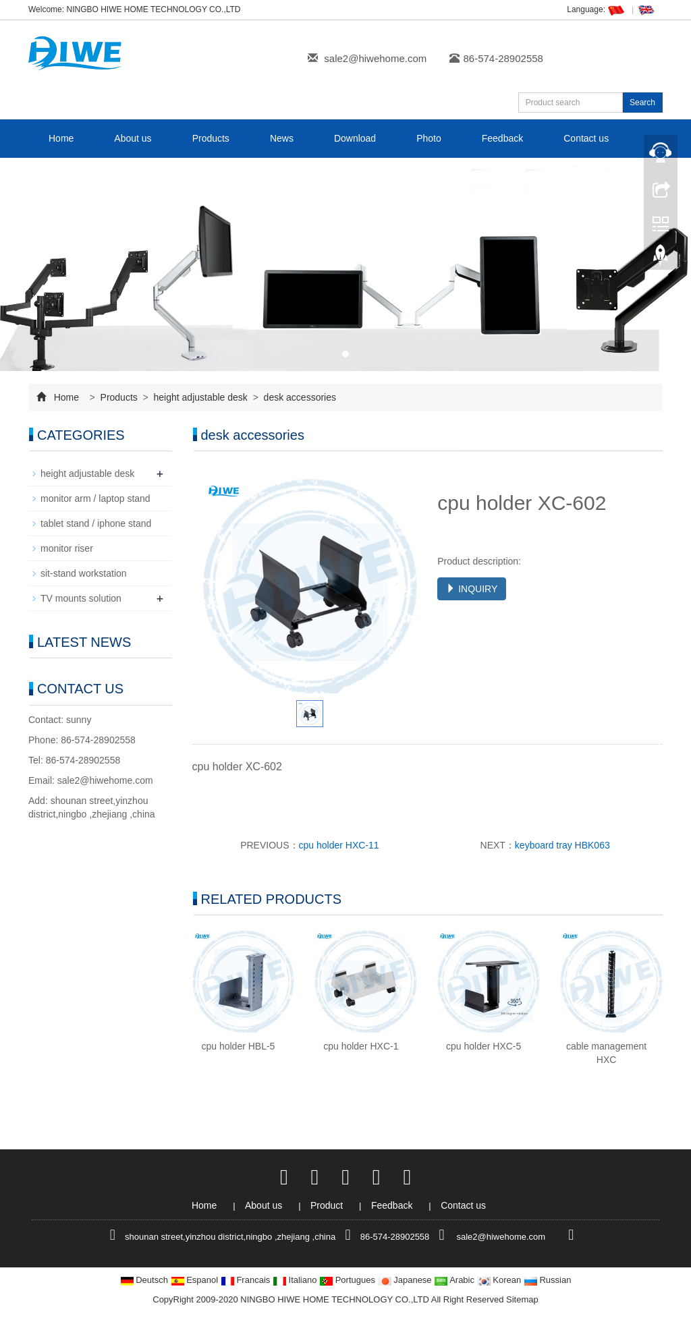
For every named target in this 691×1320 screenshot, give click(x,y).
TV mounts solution (80, 598)
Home (61, 138)
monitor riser (66, 548)
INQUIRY (471, 588)
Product (328, 1205)
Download (355, 138)
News (282, 138)
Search (642, 102)
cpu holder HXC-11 (339, 845)
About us (132, 138)
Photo (428, 138)
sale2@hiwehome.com (375, 58)
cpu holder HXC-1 (360, 1046)
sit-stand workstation (83, 573)
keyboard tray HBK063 (562, 845)
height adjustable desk (200, 397)
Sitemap (522, 1299)
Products (210, 138)
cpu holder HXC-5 (483, 1046)
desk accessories (298, 397)
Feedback (502, 138)
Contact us (586, 138)
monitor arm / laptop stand (95, 498)
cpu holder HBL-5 (238, 1046)
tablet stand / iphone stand (95, 523)
